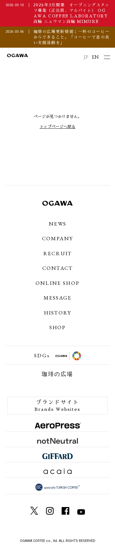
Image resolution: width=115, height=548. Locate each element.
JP (86, 57)
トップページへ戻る (57, 127)
